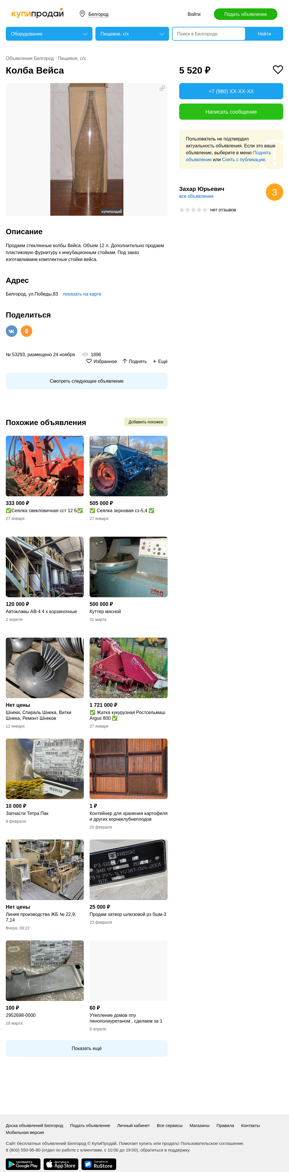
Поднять (138, 361)
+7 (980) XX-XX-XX (231, 91)
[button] (162, 88)
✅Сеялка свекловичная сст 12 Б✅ (44, 510)
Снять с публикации (243, 159)
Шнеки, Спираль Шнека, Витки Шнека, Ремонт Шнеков (38, 715)
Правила (225, 1125)
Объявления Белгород (30, 58)
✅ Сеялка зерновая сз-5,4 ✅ (122, 510)
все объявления (196, 196)
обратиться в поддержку (164, 1149)
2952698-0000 (21, 1015)
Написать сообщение (231, 112)
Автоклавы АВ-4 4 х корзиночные (41, 611)
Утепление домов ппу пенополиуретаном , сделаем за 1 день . (126, 1018)
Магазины (200, 1125)
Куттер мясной (105, 611)
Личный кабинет (133, 1125)
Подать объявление (245, 14)
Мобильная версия (25, 1132)
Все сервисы (170, 1125)
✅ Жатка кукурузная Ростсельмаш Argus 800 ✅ (127, 715)
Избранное (105, 361)
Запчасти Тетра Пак (27, 813)
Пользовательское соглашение (212, 1143)
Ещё (163, 361)
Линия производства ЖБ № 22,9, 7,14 (41, 917)
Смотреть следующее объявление (86, 381)
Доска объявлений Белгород (34, 1125)
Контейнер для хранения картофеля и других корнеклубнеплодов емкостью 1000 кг (129, 816)
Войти (194, 14)
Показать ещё (86, 1048)
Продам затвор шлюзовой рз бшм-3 (128, 914)
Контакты (250, 1125)
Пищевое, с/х (72, 58)
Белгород (98, 14)
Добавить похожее (146, 422)
